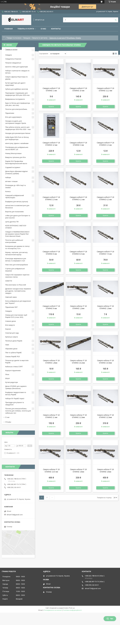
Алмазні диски (10, 321)
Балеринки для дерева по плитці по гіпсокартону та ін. (17, 247)
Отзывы (8, 422)
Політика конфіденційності (72, 610)
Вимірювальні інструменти (15, 99)
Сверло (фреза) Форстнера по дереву (16, 78)
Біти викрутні (10, 325)
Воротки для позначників (14, 212)
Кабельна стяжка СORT (14, 367)
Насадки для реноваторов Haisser (17, 133)
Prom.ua (72, 608)
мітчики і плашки (11, 181)
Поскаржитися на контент (53, 610)
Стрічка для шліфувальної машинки (15, 270)
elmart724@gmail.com (15, 515)
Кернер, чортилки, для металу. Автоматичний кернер (16, 253)
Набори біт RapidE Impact (14, 398)
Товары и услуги (26, 29)
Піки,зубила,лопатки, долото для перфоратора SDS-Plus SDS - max (18, 128)
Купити (51, 106)
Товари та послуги (13, 38)
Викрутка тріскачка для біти (15, 157)
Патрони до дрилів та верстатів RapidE (16, 362)
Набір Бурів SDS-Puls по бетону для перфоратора (17, 138)
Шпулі (7, 378)
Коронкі (8, 329)
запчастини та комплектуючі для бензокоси (17, 207)
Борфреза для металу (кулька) (16, 201)
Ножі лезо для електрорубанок (16, 265)
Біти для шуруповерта (13, 117)
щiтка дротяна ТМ (11, 222)
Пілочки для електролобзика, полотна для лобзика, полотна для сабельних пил (18, 411)
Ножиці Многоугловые (13, 153)
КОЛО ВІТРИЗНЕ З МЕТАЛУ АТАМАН (15, 227)
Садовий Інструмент (12, 167)
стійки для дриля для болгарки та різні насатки (17, 217)
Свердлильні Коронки (13, 59)
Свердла (26, 38)
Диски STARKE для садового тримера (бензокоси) (16, 387)
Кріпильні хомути (11, 337)
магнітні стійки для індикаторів (16, 67)
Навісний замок (11, 297)
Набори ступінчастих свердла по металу (17, 72)
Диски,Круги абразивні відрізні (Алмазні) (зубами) (16, 172)
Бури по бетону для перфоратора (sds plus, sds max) (17, 104)
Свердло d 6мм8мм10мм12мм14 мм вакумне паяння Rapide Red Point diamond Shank (17, 234)
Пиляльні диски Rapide (13, 341)
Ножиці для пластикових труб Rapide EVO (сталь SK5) (16, 316)
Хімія (7, 345)
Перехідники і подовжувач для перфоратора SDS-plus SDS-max (17, 94)
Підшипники (9, 113)
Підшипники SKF (11, 307)
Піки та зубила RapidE (13, 353)
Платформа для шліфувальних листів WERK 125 (16, 148)
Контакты (56, 29)
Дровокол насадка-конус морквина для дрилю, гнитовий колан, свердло (18, 291)
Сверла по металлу (40, 38)
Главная (8, 29)
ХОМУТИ (8, 281)
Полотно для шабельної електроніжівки (14, 241)
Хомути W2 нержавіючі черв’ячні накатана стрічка (17, 276)
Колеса (8, 191)
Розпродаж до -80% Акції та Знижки (15, 186)
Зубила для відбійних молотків (16, 89)
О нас (43, 29)
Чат (110, 619)
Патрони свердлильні (13, 63)
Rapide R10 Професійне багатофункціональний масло (16, 162)
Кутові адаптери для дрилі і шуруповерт (15, 84)
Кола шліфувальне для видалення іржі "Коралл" (18, 302)
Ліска (7, 374)
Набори (8, 177)
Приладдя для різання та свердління (14, 404)
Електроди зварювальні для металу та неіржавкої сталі (15, 260)
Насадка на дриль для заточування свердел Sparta (15, 122)
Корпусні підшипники (13, 370)
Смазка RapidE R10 (12, 356)
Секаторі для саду (12, 333)
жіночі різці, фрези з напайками (16, 143)
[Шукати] (115, 19)
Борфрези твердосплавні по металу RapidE (15, 393)
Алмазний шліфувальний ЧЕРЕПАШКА (14, 196)
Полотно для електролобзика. (16, 109)
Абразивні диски (11, 349)
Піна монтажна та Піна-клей (15, 285)
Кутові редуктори (11, 382)
